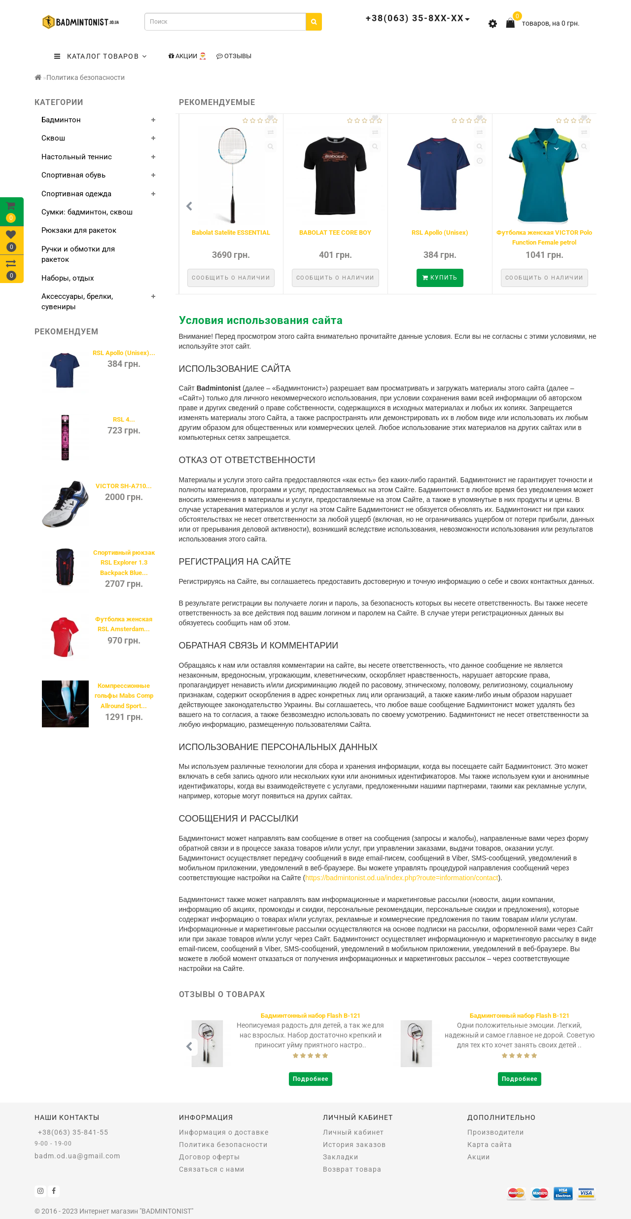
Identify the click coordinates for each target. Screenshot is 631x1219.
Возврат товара (352, 1169)
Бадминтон (61, 119)
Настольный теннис (76, 156)
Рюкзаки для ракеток (78, 230)
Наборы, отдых (67, 278)
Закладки (340, 1157)
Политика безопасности (85, 77)
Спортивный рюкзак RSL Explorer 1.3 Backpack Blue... (124, 562)
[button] (583, 206)
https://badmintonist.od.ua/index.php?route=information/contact (401, 878)
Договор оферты (209, 1157)
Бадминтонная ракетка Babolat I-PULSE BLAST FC (311, 1015)
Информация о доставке (224, 1132)
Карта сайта (489, 1144)
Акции (478, 1157)
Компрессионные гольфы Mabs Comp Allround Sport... (124, 696)
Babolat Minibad (231, 232)
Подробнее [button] (310, 1079)
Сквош (53, 138)
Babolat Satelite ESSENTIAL (544, 232)
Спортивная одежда (76, 193)
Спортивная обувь (73, 175)
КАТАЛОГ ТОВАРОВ (100, 56)
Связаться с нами (212, 1169)
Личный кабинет (353, 1132)
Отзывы (233, 56)
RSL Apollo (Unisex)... (124, 353)
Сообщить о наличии (231, 278)
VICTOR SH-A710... (124, 486)
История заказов (354, 1144)
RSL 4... (124, 419)
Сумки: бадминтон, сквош (87, 212)
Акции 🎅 (188, 56)
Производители (495, 1132)
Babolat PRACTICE (335, 232)
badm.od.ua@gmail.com (77, 1156)
